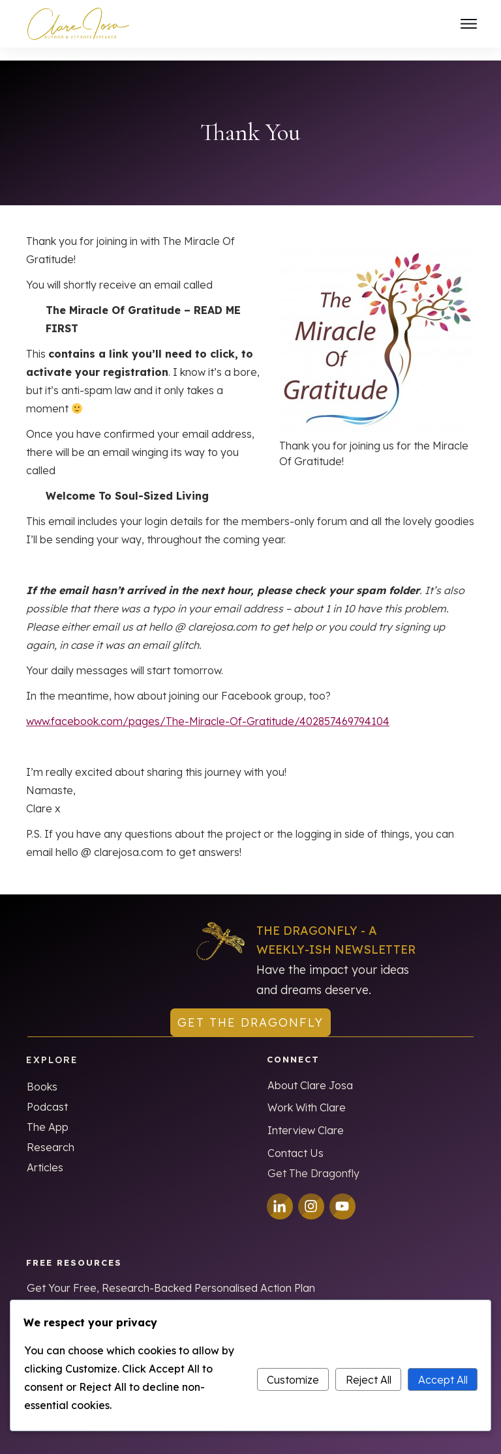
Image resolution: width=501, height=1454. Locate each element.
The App (47, 1114)
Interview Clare (305, 1118)
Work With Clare (306, 1095)
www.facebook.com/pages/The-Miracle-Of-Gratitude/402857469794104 (207, 708)
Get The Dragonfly (313, 1161)
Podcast (47, 1094)
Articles (45, 1155)
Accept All (443, 1379)
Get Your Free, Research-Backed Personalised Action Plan (171, 1276)
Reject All (368, 1379)
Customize (293, 1379)
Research (50, 1134)
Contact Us (295, 1141)
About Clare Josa (310, 1073)
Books (42, 1074)
